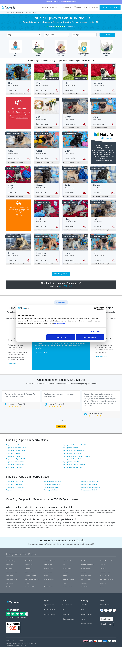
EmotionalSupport (61, 48)
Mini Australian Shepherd (32, 573)
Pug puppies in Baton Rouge (72, 461)
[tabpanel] (21, 393)
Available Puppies (49, 7)
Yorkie (102, 580)
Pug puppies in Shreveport (15, 458)
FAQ (63, 603)
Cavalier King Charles (87, 558)
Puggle (65, 576)
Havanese (84, 565)
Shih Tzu (8, 580)
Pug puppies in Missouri (89, 478)
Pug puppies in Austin (13, 447)
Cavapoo (102, 558)
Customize (61, 337)
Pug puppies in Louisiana (14, 475)
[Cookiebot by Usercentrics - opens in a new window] (95, 308)
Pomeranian (9, 576)
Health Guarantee (22, 118)
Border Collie (28, 558)
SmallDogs (15, 48)
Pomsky (27, 576)
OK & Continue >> (89, 337)
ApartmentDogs (106, 48)
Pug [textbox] (9, 35)
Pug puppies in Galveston (14, 438)
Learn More (15, 360)
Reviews (93, 7)
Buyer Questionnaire (50, 608)
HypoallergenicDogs (84, 48)
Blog (85, 7)
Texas (26, 12)
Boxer (64, 558)
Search (107, 35)
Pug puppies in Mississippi (90, 475)
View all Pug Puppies (61, 276)
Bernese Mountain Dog (106, 554)
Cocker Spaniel (48, 562)
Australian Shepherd (49, 554)
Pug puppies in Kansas (51, 481)
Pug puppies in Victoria (70, 441)
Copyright (8, 637)
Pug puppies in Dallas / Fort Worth (74, 458)
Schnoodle (84, 576)
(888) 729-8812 (113, 7)
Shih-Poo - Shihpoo (30, 580)
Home (8, 12)
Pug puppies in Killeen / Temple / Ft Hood (76, 450)
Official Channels (105, 598)
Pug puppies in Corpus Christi (72, 452)
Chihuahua (9, 562)
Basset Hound (67, 554)
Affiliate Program (86, 608)
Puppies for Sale (15, 12)
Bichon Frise (9, 558)
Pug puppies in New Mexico (90, 481)
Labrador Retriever (30, 569)
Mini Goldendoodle (11, 573)
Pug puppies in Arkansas (14, 478)
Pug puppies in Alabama (52, 478)
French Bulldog (85, 562)
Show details (95, 331)
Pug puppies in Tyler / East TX (16, 452)
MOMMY (72, 1)
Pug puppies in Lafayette (71, 455)
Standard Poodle (67, 580)
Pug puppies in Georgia (14, 483)
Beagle (83, 554)
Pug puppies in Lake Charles (15, 444)
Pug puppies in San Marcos (72, 447)
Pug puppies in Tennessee (15, 481)
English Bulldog (67, 562)
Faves (77, 7)
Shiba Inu (103, 576)
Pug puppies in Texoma (14, 461)
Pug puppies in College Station (16, 441)
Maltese (46, 569)
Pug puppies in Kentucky (89, 483)
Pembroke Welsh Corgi (106, 573)
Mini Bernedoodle (86, 569)
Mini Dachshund (104, 569)
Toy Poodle (84, 580)
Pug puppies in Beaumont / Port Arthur (75, 438)
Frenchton (103, 562)
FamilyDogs (38, 48)
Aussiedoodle (29, 554)
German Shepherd (11, 565)
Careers (83, 613)
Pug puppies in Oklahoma (52, 475)
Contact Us (65, 608)
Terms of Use (25, 637)
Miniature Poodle (48, 573)
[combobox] (23, 35)
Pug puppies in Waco (13, 450)
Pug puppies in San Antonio (15, 455)
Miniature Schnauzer (68, 573)
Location (71, 613)
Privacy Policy (16, 637)
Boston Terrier (48, 558)
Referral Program (86, 617)
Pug (22, 12)
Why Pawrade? (67, 598)
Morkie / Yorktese (86, 573)
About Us (84, 598)
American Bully (10, 554)
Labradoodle (9, 569)
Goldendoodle (48, 565)
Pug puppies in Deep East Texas (73, 444)
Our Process (65, 7)
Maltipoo (65, 569)
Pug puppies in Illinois (51, 483)
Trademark (33, 637)
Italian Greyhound (105, 565)
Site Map (65, 613)
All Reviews (61, 420)
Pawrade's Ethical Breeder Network (16, 639)
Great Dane (66, 565)
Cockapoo (28, 562)
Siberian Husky (48, 580)
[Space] (13, 595)
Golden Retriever (30, 565)
